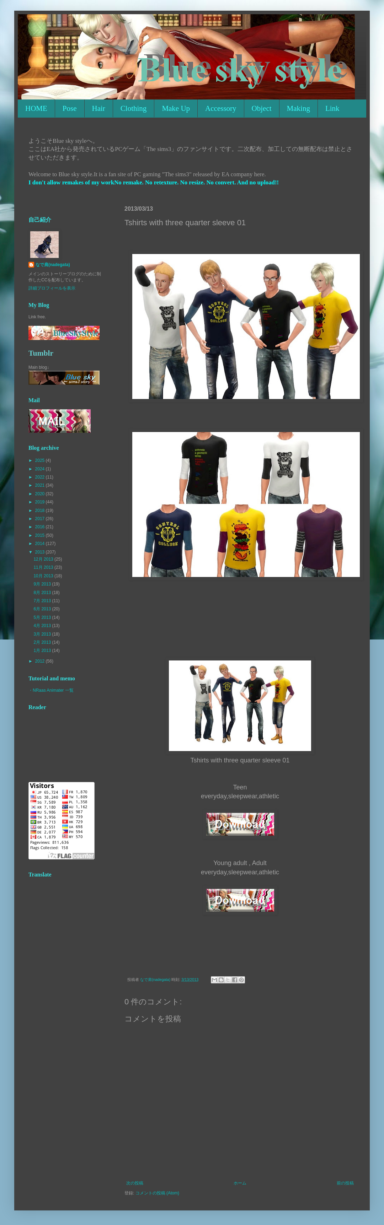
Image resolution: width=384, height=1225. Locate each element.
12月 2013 (43, 559)
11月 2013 (43, 567)
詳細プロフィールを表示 (51, 288)
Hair (98, 108)
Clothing (134, 108)
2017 (40, 518)
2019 (40, 502)
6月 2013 (42, 608)
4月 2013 (42, 625)
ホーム (240, 1183)
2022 (40, 477)
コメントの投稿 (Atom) (157, 1193)
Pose (70, 108)
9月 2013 (42, 584)
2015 (40, 535)
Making (298, 108)
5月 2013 (42, 617)
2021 (40, 485)
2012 (40, 661)
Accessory (220, 108)
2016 (40, 526)
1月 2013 (42, 650)
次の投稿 (134, 1183)
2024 (40, 468)
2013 (40, 552)
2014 (40, 543)
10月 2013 (43, 575)
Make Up (176, 108)
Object (262, 108)
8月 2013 (42, 592)
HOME (36, 108)
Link (332, 108)
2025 (40, 460)
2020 (40, 493)
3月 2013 (42, 634)
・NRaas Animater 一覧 (51, 690)
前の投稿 (345, 1183)
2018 (40, 510)
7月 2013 (42, 600)
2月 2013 (42, 642)
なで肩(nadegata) (53, 264)
